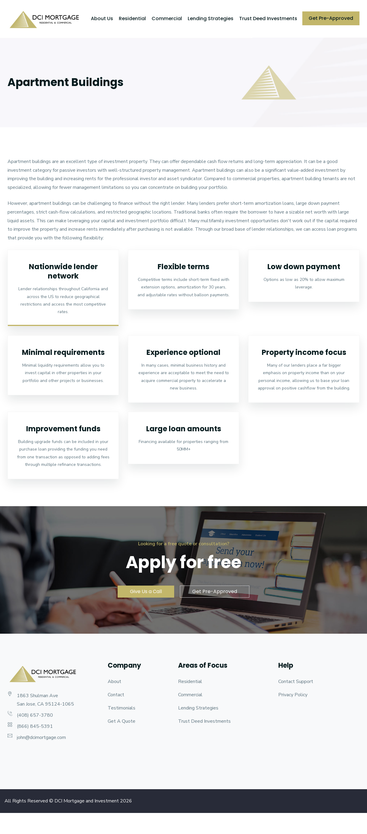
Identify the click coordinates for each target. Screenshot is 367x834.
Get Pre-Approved (331, 18)
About (114, 681)
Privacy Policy (292, 694)
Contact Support (295, 681)
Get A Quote (121, 721)
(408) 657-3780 (35, 715)
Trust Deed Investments (268, 18)
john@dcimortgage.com (41, 737)
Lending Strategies (210, 18)
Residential (132, 18)
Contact (116, 694)
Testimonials (121, 708)
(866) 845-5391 (35, 726)
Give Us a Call (146, 591)
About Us (102, 18)
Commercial (167, 18)
